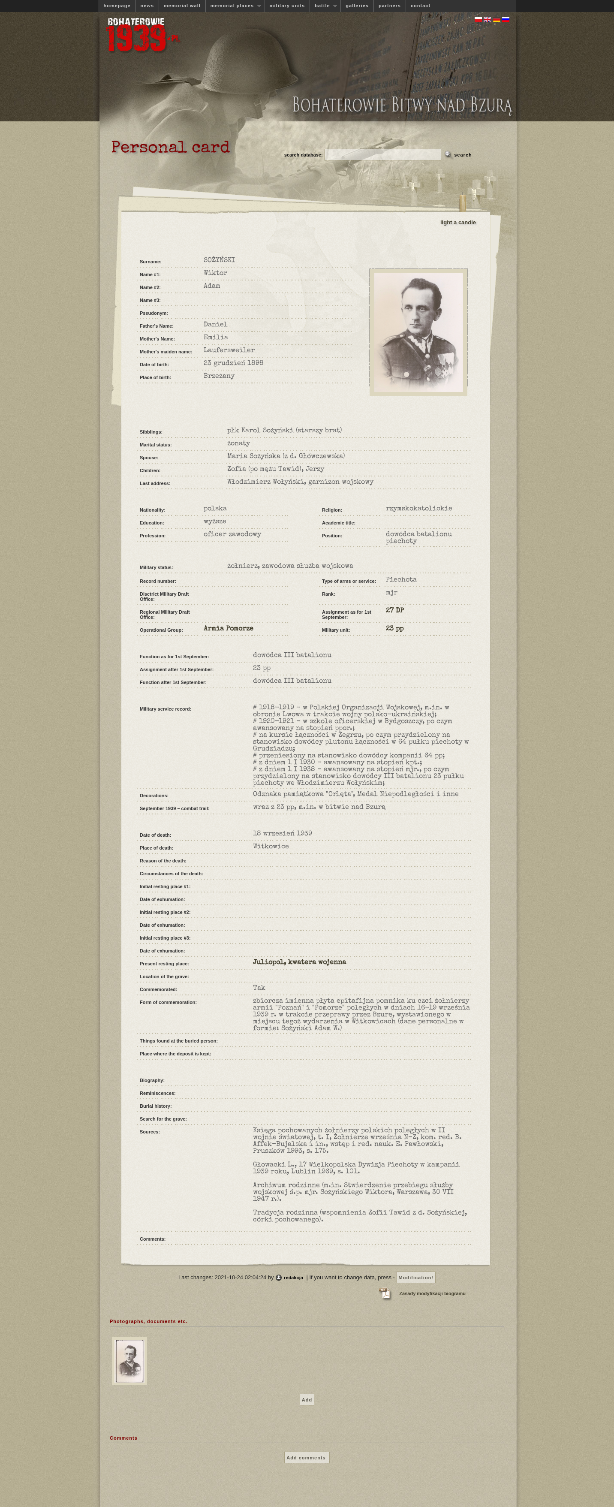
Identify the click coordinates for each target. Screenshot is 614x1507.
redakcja (293, 1277)
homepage (117, 5)
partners (390, 5)
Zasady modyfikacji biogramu (432, 1293)
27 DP (395, 611)
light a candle (458, 222)
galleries (357, 5)
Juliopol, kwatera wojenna (299, 962)
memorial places (233, 6)
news (147, 5)
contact (420, 5)
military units (287, 5)
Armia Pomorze (228, 629)
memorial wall (182, 5)
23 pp (394, 629)
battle (323, 6)
